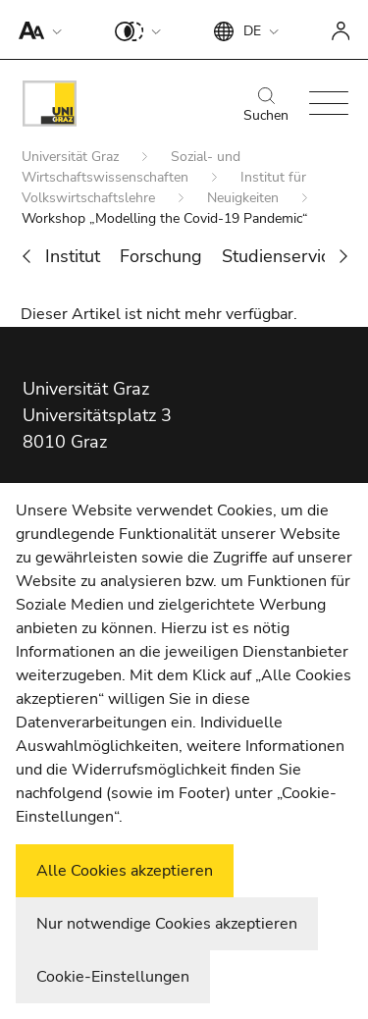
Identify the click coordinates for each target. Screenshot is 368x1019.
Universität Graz (72, 156)
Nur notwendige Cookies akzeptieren (166, 924)
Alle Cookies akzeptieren (124, 871)
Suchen (266, 106)
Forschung (161, 256)
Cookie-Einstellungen (112, 977)
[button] (36, 29)
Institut (72, 256)
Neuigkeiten (245, 197)
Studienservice (280, 256)
